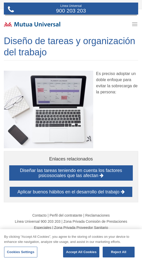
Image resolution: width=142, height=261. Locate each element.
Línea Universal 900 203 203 (38, 221)
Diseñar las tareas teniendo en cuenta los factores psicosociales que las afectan (71, 173)
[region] (71, 245)
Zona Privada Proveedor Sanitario (81, 228)
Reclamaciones (97, 215)
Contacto (39, 215)
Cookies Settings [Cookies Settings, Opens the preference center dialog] (20, 252)
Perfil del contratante (66, 215)
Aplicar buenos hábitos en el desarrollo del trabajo (70, 191)
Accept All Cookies (81, 252)
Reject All (118, 252)
